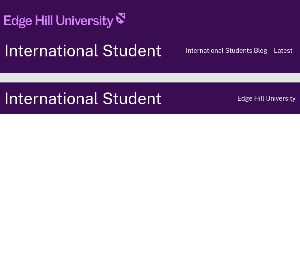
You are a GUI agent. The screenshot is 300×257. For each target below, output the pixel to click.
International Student (83, 50)
